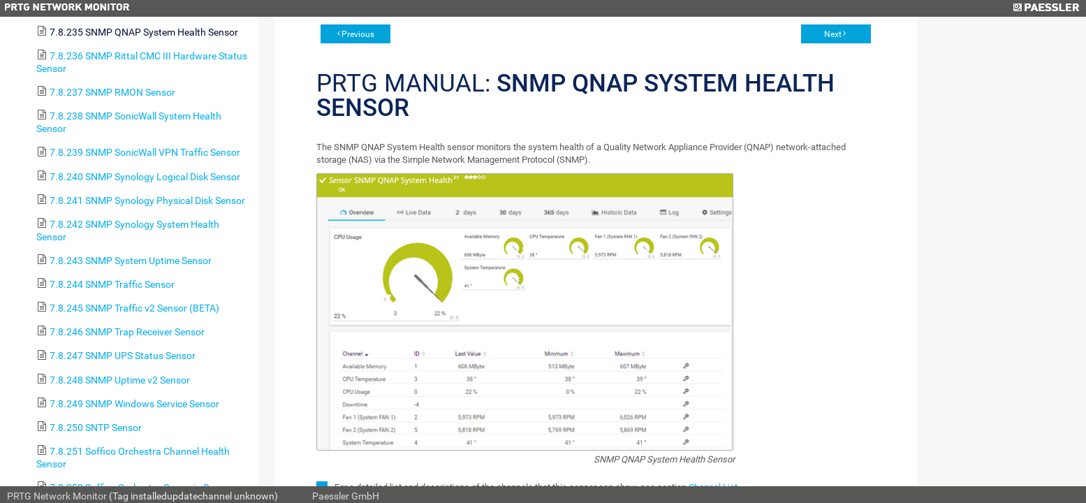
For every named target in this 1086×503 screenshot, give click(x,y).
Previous (358, 34)
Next (833, 34)
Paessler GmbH (345, 496)
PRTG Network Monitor (57, 496)
